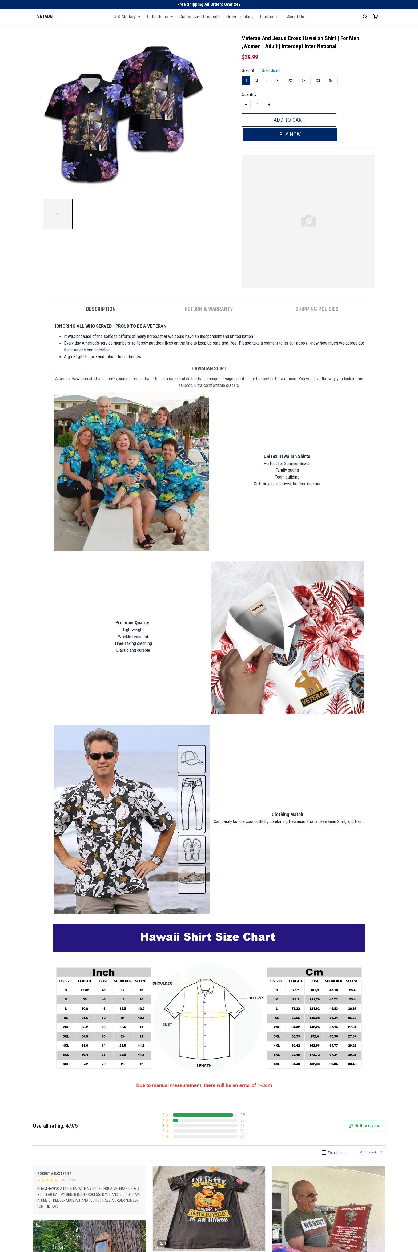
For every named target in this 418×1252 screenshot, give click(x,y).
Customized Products (199, 16)
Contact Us (270, 16)
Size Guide (271, 70)
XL (278, 81)
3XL (304, 81)
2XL (291, 81)
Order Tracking (240, 16)
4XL (318, 81)
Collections (160, 16)
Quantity (249, 94)
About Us (295, 16)
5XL (331, 81)
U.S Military (127, 16)
